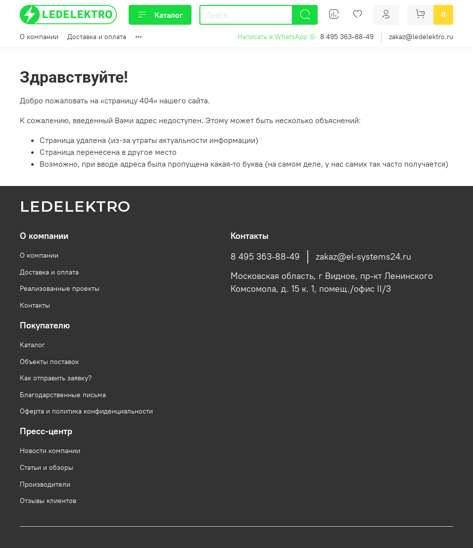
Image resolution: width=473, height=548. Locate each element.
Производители (45, 484)
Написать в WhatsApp (276, 36)
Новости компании (50, 450)
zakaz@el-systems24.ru (363, 256)
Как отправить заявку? (56, 377)
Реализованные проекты (59, 288)
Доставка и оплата (96, 36)
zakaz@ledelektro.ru (421, 36)
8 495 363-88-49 (347, 36)
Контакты (35, 305)
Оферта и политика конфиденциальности (86, 411)
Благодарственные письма (63, 394)
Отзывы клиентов (48, 500)
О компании (39, 36)
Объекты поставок (49, 361)
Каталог (160, 15)
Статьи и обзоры (46, 467)
